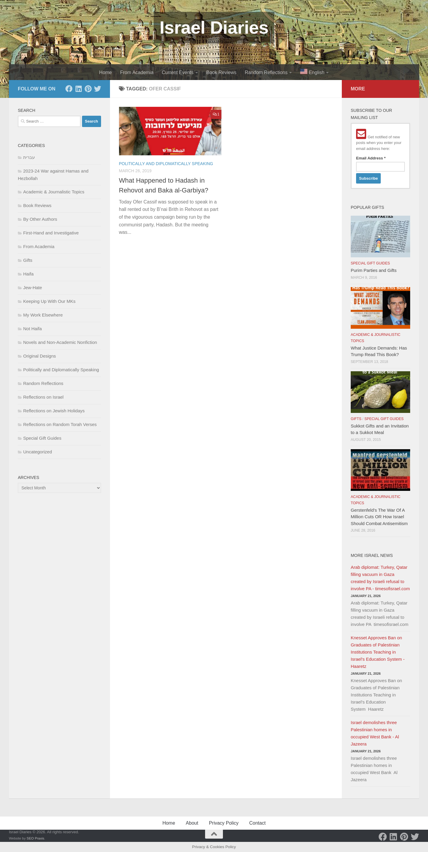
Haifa (28, 273)
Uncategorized (37, 451)
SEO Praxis (35, 838)
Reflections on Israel (43, 397)
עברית (29, 157)
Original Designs (39, 355)
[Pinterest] (88, 88)
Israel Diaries (214, 27)
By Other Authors (40, 219)
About (192, 823)
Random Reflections (266, 72)
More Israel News (372, 555)
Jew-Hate (32, 287)
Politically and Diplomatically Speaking (166, 163)
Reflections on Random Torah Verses (60, 424)
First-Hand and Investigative (51, 232)
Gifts (27, 260)
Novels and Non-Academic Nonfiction (60, 342)
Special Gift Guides (42, 438)
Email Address (370, 158)
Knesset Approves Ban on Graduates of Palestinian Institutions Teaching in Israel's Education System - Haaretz (378, 652)
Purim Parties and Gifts (373, 270)
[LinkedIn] (78, 88)
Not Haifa (32, 328)
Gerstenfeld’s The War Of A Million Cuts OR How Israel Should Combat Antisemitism (379, 517)
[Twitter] (97, 88)
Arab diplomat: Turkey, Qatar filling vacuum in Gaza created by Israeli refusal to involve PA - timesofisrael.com (380, 578)
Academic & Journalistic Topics (53, 191)
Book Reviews (221, 72)
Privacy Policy (224, 823)
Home (105, 72)
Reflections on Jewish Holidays (54, 410)
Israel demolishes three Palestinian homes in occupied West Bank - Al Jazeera (375, 733)
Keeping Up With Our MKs (49, 301)
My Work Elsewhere (43, 314)
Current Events (177, 72)
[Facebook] (69, 88)
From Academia (136, 72)
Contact (257, 823)
